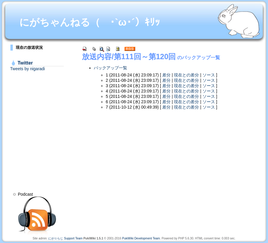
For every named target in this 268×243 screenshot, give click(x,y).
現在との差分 (186, 75)
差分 (166, 75)
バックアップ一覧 (110, 67)
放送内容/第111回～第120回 (129, 56)
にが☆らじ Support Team (65, 238)
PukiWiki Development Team (141, 238)
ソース (208, 75)
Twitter (25, 62)
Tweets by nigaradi (27, 68)
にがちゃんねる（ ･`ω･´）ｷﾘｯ (89, 22)
